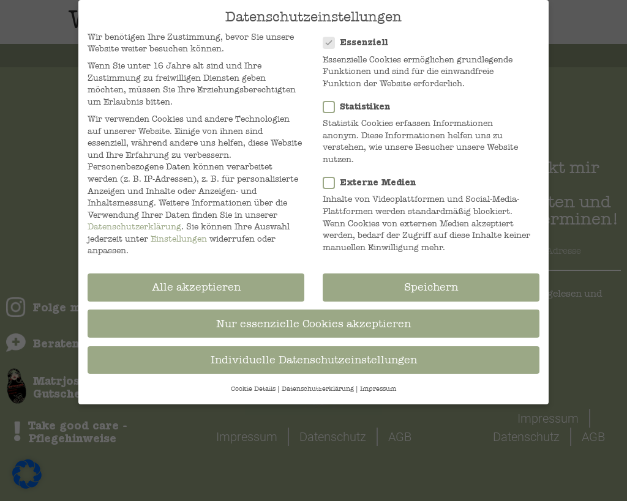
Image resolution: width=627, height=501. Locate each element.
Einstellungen (179, 238)
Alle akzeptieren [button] (196, 287)
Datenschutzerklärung (134, 226)
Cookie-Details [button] (253, 388)
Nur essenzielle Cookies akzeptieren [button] (313, 323)
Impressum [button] (378, 388)
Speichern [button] (431, 287)
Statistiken (360, 106)
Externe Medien (373, 182)
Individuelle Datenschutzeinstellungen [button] (314, 359)
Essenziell (359, 42)
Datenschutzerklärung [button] (318, 388)
